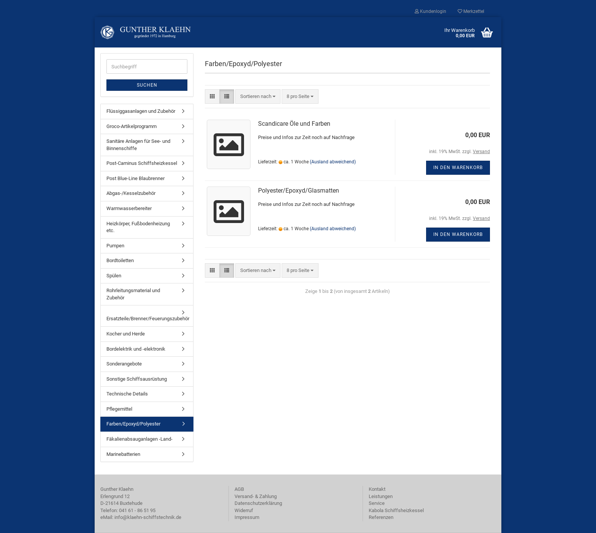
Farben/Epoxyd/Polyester (133, 424)
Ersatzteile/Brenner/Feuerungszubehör (147, 318)
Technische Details (127, 394)
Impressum (247, 517)
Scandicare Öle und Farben (294, 123)
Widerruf (244, 510)
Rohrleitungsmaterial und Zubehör (133, 294)
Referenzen (381, 517)
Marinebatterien (123, 454)
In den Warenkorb (458, 167)
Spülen (113, 275)
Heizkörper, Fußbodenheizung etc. (138, 227)
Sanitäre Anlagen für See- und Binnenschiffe (138, 144)
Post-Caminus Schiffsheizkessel (141, 163)
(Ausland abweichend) (333, 161)
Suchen (147, 85)
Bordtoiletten (120, 260)
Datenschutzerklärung (258, 503)
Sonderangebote (124, 364)
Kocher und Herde (125, 334)
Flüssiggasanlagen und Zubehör (140, 111)
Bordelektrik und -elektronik (135, 349)
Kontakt (377, 489)
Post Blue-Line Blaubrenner (135, 178)
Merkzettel (471, 11)
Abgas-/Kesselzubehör (130, 193)
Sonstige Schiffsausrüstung (136, 379)
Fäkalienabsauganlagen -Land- (139, 439)
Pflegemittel (119, 409)
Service (377, 503)
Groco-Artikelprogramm (131, 126)
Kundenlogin (430, 11)
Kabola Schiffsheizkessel (396, 510)
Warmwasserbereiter (129, 208)
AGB (239, 489)
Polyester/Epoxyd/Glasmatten (298, 190)
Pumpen (115, 245)
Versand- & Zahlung (256, 496)
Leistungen (381, 496)
